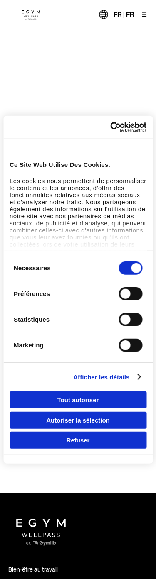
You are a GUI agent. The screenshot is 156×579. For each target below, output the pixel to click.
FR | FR (124, 15)
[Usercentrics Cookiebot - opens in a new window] (111, 127)
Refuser (78, 440)
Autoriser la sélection (78, 419)
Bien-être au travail (33, 569)
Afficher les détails (101, 376)
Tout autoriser (78, 399)
